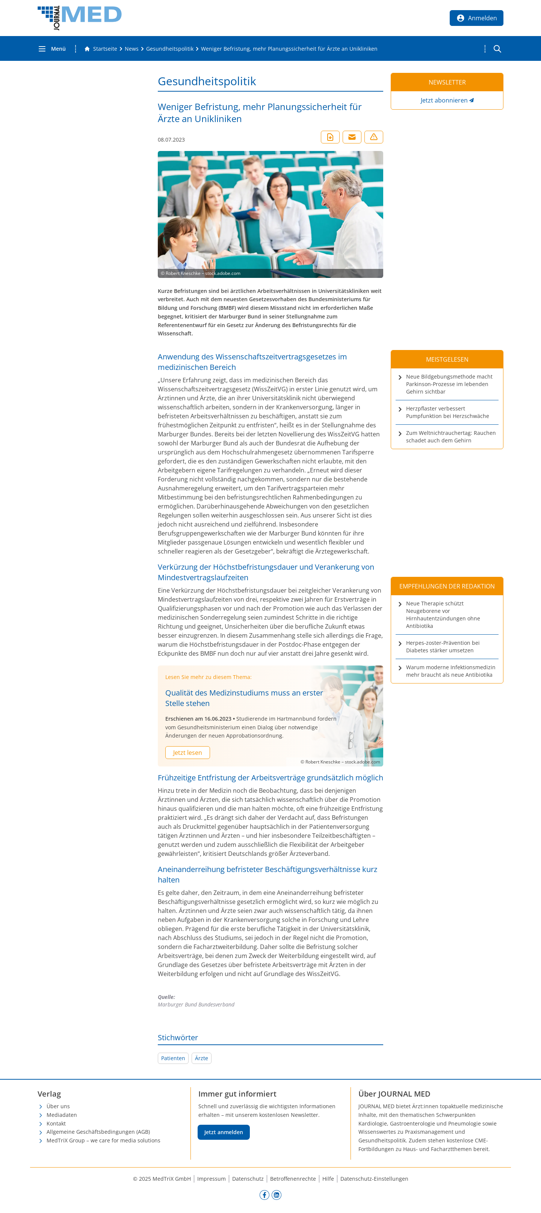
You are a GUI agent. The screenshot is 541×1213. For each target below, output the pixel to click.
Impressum (211, 1178)
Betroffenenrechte (293, 1178)
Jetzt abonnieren (444, 100)
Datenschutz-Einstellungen (374, 1178)
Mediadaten (62, 1114)
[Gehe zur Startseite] (100, 49)
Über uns (58, 1106)
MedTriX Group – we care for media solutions (103, 1140)
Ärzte (201, 1058)
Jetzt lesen (187, 752)
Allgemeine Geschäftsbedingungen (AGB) (98, 1131)
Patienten (173, 1058)
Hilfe (328, 1178)
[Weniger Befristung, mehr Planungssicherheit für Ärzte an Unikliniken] (289, 49)
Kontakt (56, 1123)
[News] (132, 49)
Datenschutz (248, 1178)
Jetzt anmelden (223, 1132)
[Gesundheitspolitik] (169, 49)
